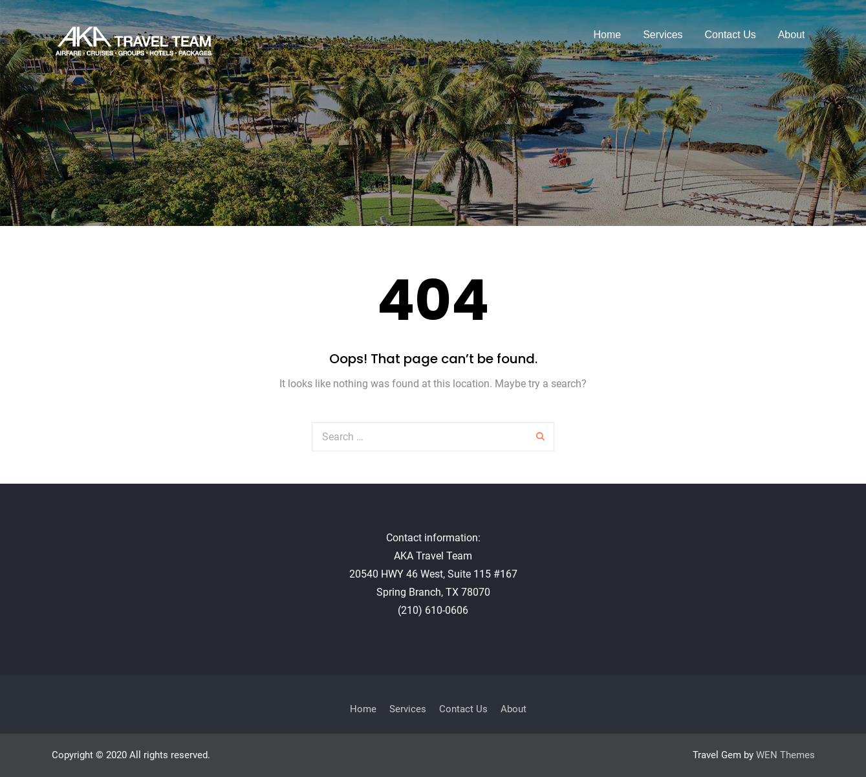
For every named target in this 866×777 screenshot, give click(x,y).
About (791, 34)
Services (662, 34)
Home (608, 34)
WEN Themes (785, 755)
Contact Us (730, 34)
